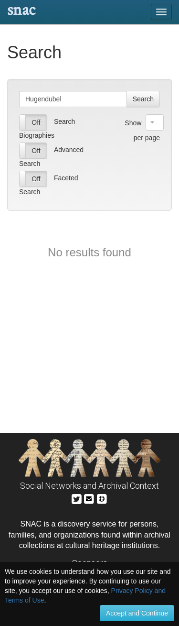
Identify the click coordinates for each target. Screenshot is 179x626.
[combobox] (155, 122)
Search (143, 99)
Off (36, 122)
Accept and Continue (137, 613)
